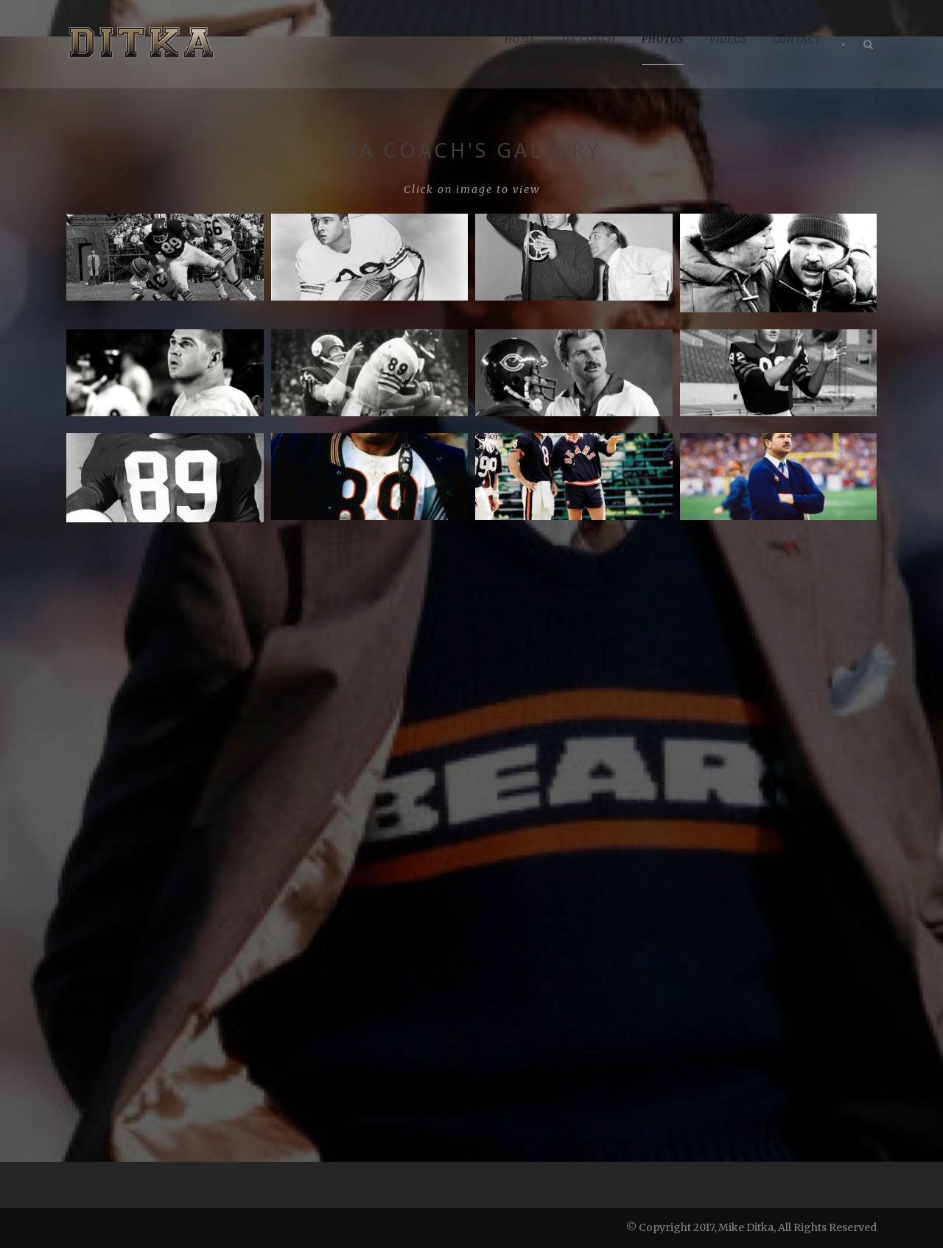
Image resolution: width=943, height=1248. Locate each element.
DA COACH (589, 39)
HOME (520, 39)
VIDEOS (728, 39)
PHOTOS (663, 39)
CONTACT (797, 39)
